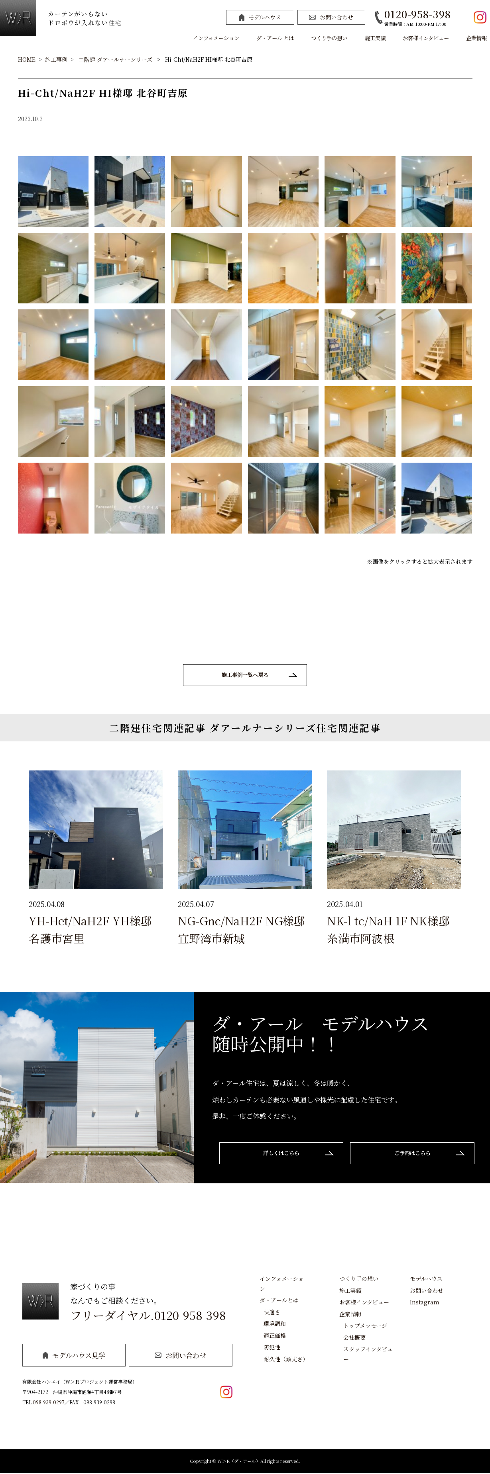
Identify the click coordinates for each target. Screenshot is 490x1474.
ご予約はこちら (415, 1155)
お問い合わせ (331, 17)
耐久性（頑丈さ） (286, 1360)
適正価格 (275, 1336)
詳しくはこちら (278, 1155)
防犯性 (272, 1348)
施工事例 (56, 59)
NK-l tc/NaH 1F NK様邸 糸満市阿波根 (388, 930)
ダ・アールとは (279, 1301)
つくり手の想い (329, 38)
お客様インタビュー (426, 38)
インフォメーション (216, 38)
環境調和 (275, 1325)
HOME (26, 59)
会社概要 (354, 1338)
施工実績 (375, 38)
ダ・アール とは (275, 38)
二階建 (87, 59)
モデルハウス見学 (74, 1356)
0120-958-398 (417, 14)
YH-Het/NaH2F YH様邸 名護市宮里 (90, 930)
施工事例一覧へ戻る (245, 675)
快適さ (272, 1313)
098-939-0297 (49, 1403)
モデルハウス (260, 17)
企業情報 (476, 38)
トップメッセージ (365, 1327)
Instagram (424, 1303)
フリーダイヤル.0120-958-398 (148, 1316)
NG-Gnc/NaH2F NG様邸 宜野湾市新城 (241, 930)
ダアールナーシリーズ (124, 59)
